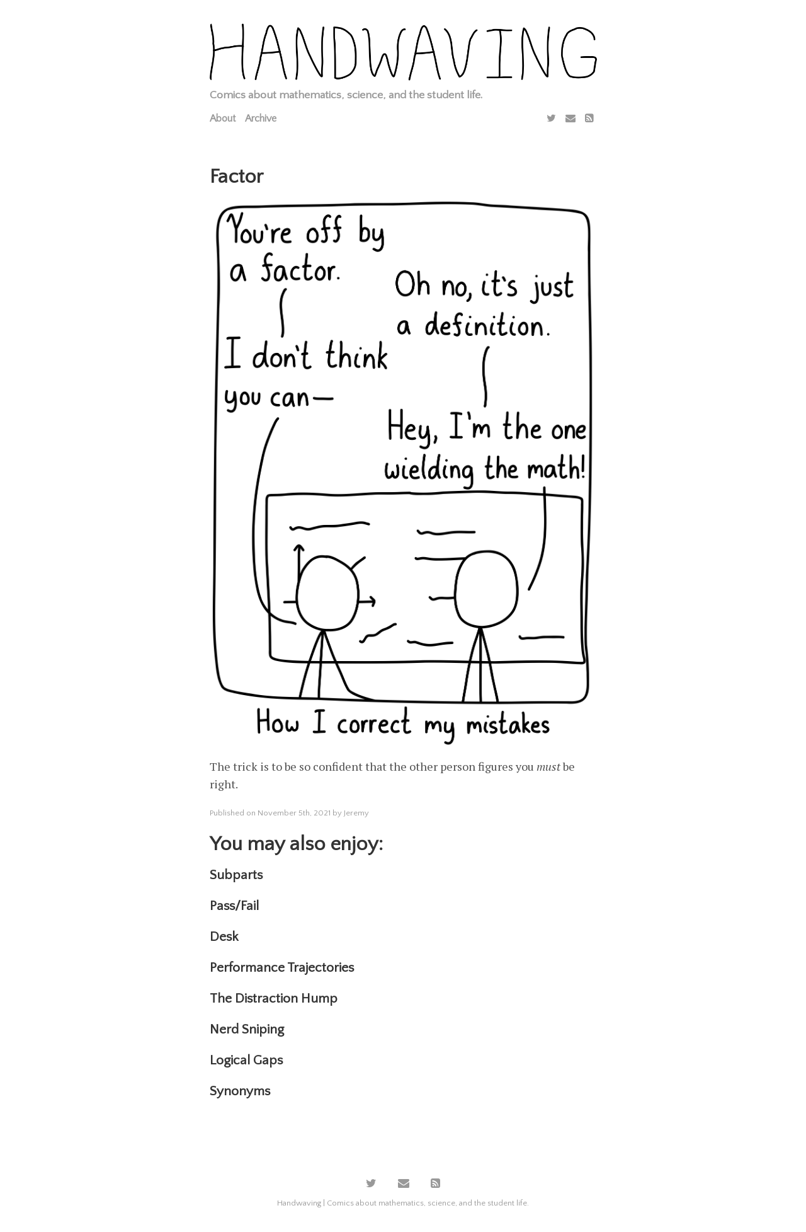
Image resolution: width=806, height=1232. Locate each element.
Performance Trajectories (282, 967)
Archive (260, 118)
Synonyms (240, 1091)
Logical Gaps (246, 1060)
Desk (224, 937)
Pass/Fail (234, 906)
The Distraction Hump (274, 998)
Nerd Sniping (247, 1029)
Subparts (236, 875)
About (223, 118)
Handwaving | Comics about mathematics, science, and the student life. (403, 1203)
